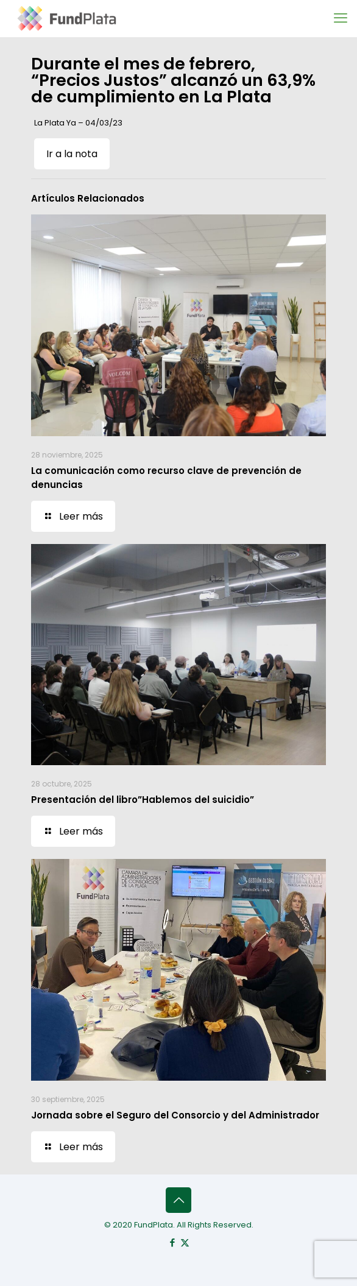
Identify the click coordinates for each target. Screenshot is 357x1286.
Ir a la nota (71, 154)
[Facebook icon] (172, 1242)
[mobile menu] (340, 18)
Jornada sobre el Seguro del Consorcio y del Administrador (175, 1115)
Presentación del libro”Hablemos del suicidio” (142, 799)
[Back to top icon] (178, 1200)
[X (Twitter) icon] (184, 1242)
